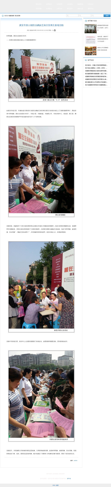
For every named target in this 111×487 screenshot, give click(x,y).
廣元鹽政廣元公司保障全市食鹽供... (96, 82)
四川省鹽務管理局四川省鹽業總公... (96, 85)
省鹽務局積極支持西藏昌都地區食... (96, 76)
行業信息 (90, 4)
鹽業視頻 (90, 8)
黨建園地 (80, 4)
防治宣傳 (17, 15)
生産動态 (49, 8)
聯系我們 (61, 474)
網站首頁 (38, 4)
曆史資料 (70, 8)
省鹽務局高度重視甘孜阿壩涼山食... (96, 79)
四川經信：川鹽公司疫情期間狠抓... (96, 65)
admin (75, 460)
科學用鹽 (38, 8)
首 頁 (6, 15)
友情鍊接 (55, 474)
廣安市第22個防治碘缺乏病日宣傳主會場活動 (41, 25)
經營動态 (49, 4)
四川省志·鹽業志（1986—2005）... (96, 68)
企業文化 (59, 8)
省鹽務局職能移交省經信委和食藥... (96, 71)
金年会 (69, 478)
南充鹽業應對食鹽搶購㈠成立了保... (96, 73)
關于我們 (49, 474)
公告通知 (70, 4)
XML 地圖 (55, 485)
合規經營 (59, 4)
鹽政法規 (80, 8)
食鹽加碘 (11, 15)
